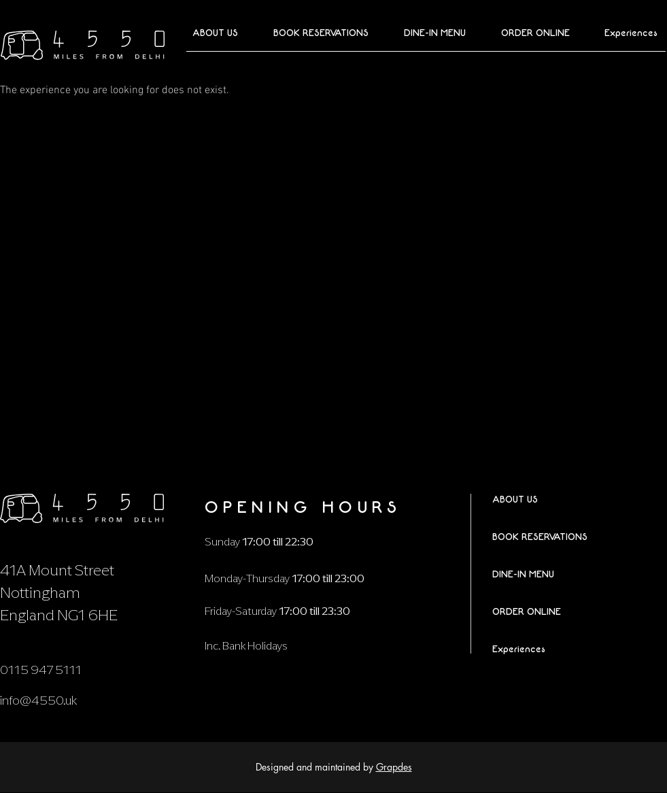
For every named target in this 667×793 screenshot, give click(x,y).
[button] (528, 33)
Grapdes (394, 766)
